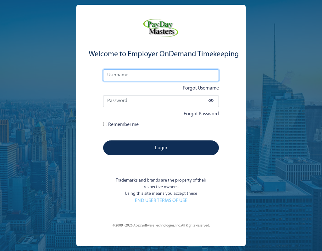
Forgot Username (201, 88)
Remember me (121, 124)
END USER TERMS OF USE (161, 200)
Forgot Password (201, 114)
